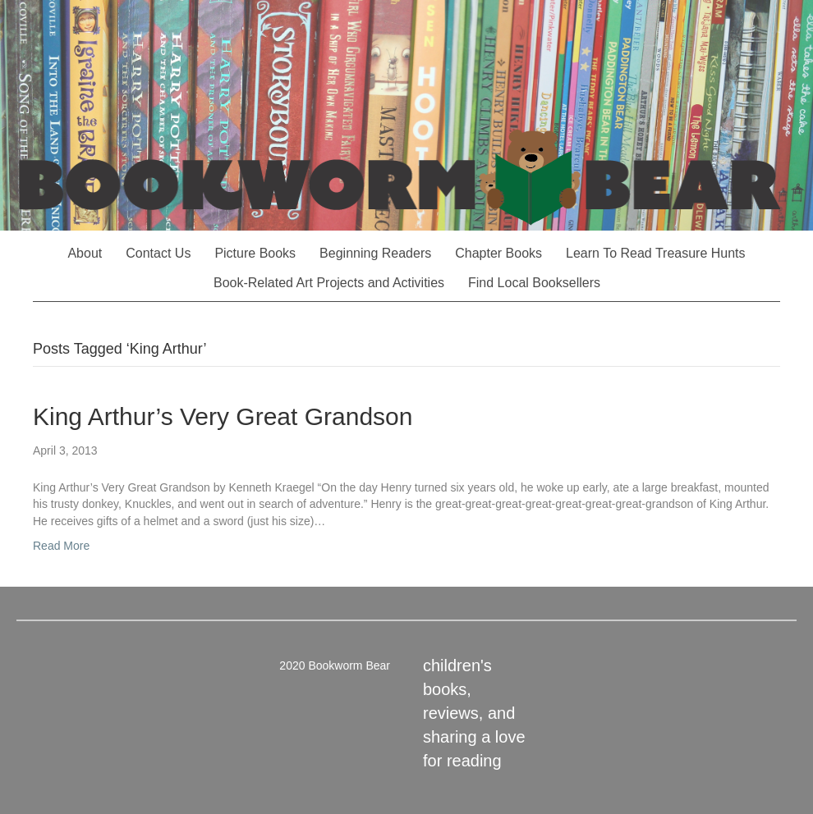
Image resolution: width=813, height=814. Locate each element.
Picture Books (255, 253)
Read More (61, 545)
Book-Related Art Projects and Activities (329, 283)
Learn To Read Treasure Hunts (656, 253)
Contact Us (158, 253)
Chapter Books (498, 253)
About (84, 253)
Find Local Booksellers (534, 283)
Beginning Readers (375, 253)
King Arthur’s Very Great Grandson (222, 416)
